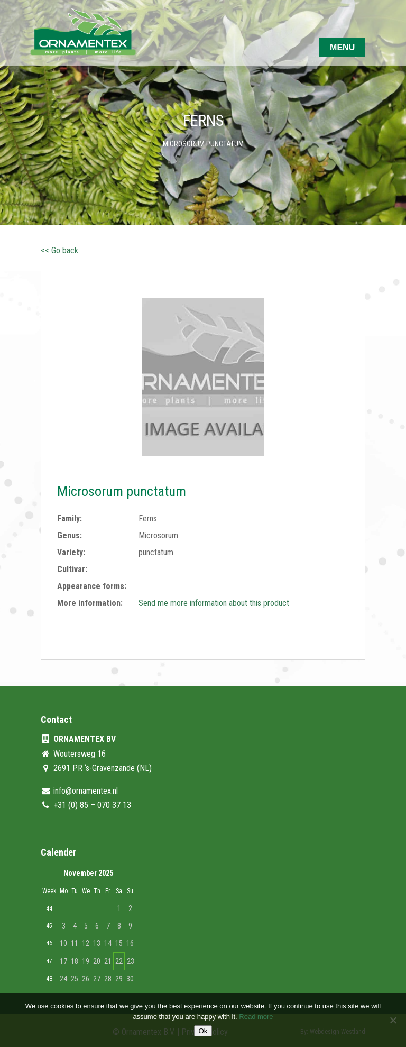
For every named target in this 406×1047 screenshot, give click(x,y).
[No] (392, 1020)
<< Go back (59, 250)
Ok (202, 1031)
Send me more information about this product (214, 603)
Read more (256, 1017)
